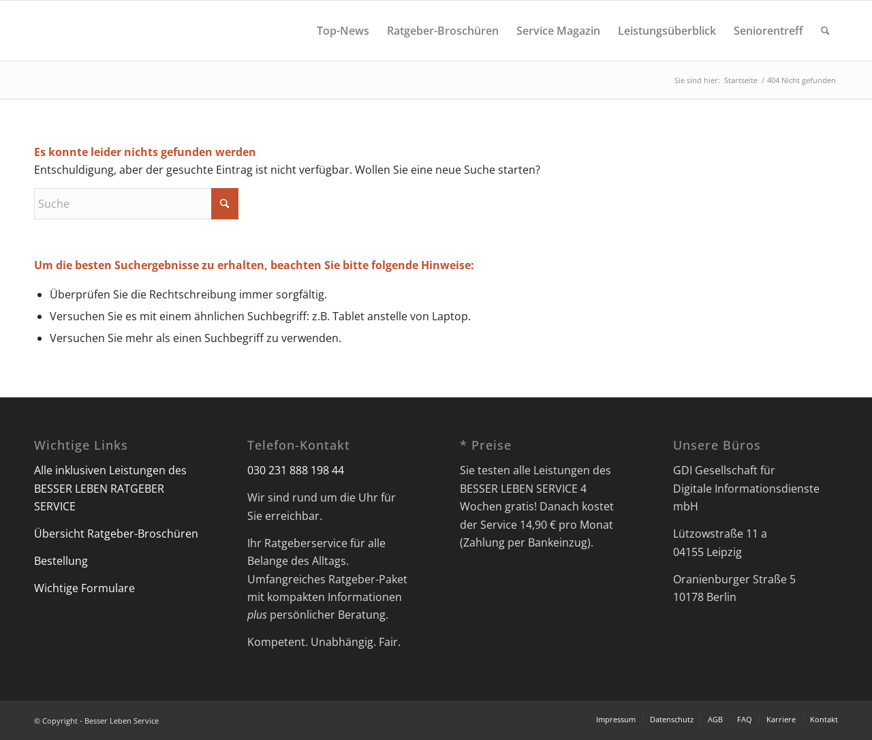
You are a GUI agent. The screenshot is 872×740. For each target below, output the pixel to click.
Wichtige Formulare (84, 588)
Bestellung (61, 560)
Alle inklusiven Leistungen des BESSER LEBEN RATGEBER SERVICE (110, 488)
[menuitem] (343, 31)
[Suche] (825, 31)
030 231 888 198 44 (295, 470)
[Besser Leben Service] (35, 31)
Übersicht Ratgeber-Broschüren (116, 533)
